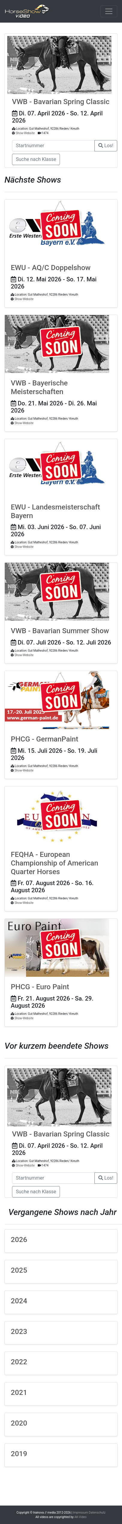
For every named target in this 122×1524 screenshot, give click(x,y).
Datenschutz (97, 1512)
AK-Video (80, 1517)
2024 (19, 1301)
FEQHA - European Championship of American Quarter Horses (54, 863)
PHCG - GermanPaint (44, 739)
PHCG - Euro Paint (40, 987)
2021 (19, 1392)
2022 (19, 1362)
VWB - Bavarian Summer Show (60, 631)
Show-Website (25, 133)
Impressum (80, 1512)
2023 (19, 1331)
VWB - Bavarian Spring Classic (60, 102)
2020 (19, 1423)
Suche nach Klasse (36, 159)
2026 (19, 1239)
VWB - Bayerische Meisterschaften (39, 387)
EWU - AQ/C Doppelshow (51, 268)
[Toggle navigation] (108, 11)
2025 (19, 1270)
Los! (105, 145)
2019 (19, 1454)
